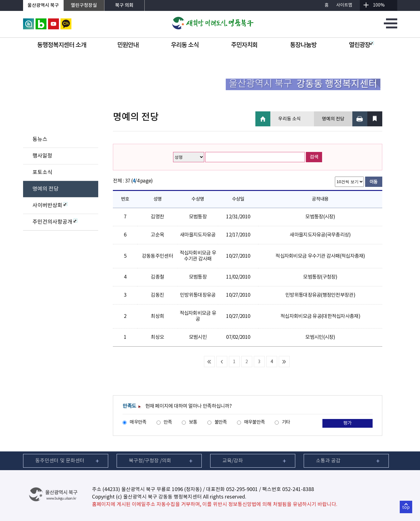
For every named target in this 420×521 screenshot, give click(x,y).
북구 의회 (124, 5)
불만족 (221, 422)
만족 (168, 422)
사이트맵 (344, 5)
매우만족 (138, 422)
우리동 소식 (185, 45)
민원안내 (127, 45)
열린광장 (361, 45)
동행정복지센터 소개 (61, 45)
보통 (193, 422)
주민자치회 (244, 45)
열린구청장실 (84, 5)
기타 (286, 422)
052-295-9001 (242, 489)
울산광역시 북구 (43, 5)
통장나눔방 (303, 45)
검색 (314, 157)
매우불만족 (254, 422)
